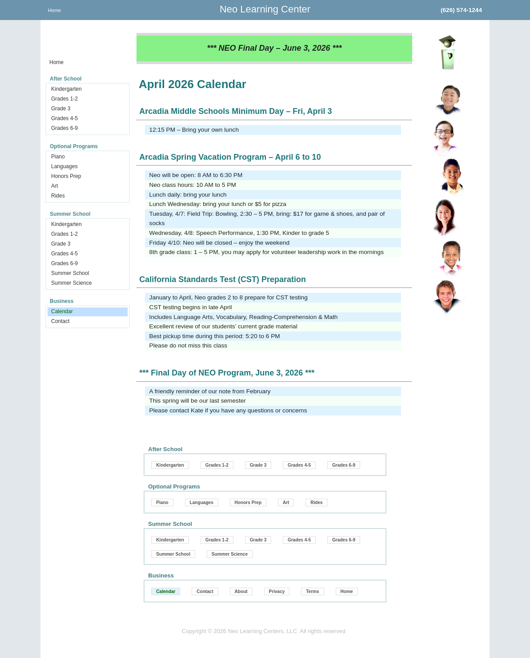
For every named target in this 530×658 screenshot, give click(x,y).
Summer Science (71, 283)
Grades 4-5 (64, 118)
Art (54, 186)
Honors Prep (66, 176)
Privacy (277, 591)
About (241, 591)
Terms (312, 591)
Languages (64, 166)
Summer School (70, 273)
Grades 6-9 (64, 128)
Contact (60, 321)
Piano (58, 156)
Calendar (62, 311)
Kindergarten (66, 89)
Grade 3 (60, 108)
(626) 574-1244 (461, 10)
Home (54, 10)
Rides (58, 196)
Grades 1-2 (64, 99)
